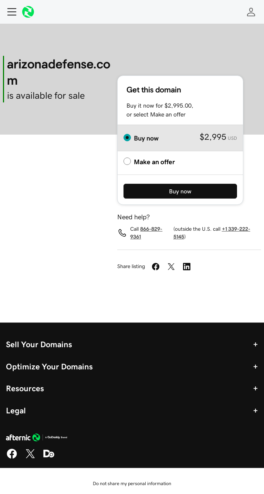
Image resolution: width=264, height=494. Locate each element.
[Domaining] (49, 457)
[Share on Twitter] (171, 266)
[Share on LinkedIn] (186, 266)
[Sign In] (251, 12)
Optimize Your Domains (49, 366)
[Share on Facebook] (155, 266)
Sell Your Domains (39, 344)
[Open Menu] (9, 12)
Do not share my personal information (132, 483)
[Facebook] (12, 457)
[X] (30, 457)
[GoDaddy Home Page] (36, 438)
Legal (16, 410)
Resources (25, 388)
